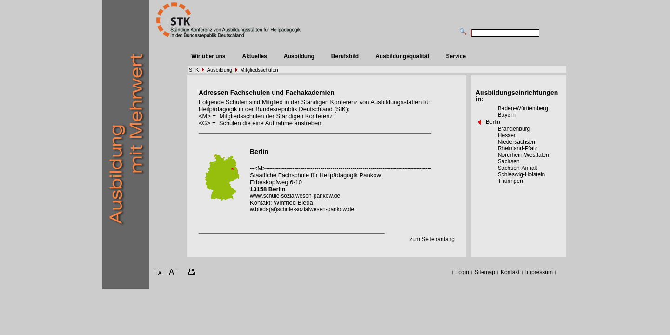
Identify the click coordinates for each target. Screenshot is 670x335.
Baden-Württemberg (523, 108)
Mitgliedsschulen (259, 70)
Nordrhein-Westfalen (523, 155)
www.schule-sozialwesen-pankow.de (295, 196)
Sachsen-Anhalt (517, 168)
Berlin (493, 122)
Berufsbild (345, 56)
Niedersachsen (516, 142)
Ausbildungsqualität (402, 56)
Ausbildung (299, 56)
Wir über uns (208, 56)
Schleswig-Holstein (521, 174)
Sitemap (485, 272)
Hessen (507, 135)
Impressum (539, 272)
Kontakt (510, 272)
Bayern (507, 115)
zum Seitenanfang (432, 239)
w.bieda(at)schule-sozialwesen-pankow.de (302, 209)
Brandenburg (514, 129)
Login (462, 272)
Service (456, 56)
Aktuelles (254, 56)
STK (194, 70)
